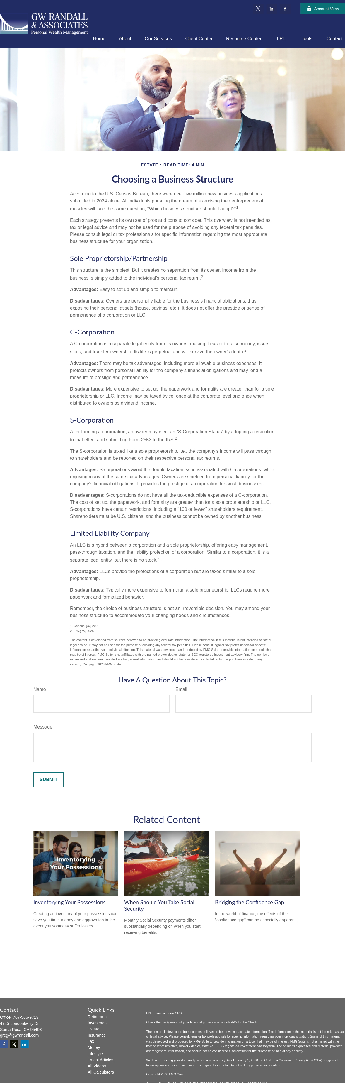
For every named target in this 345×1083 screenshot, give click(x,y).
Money (94, 1047)
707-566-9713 (25, 1017)
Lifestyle (95, 1053)
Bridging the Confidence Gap (249, 902)
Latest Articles (100, 1059)
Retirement (98, 1016)
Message (42, 726)
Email (181, 689)
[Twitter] (258, 9)
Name (39, 689)
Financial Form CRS (167, 1013)
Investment (98, 1023)
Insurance (97, 1035)
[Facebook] (285, 9)
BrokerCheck (247, 1022)
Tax (91, 1041)
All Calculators (101, 1072)
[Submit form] (48, 779)
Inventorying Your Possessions (69, 902)
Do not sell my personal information (255, 1065)
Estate (94, 1029)
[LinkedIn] (271, 9)
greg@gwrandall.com (19, 1035)
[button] (99, 38)
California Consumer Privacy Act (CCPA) (293, 1060)
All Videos (97, 1066)
